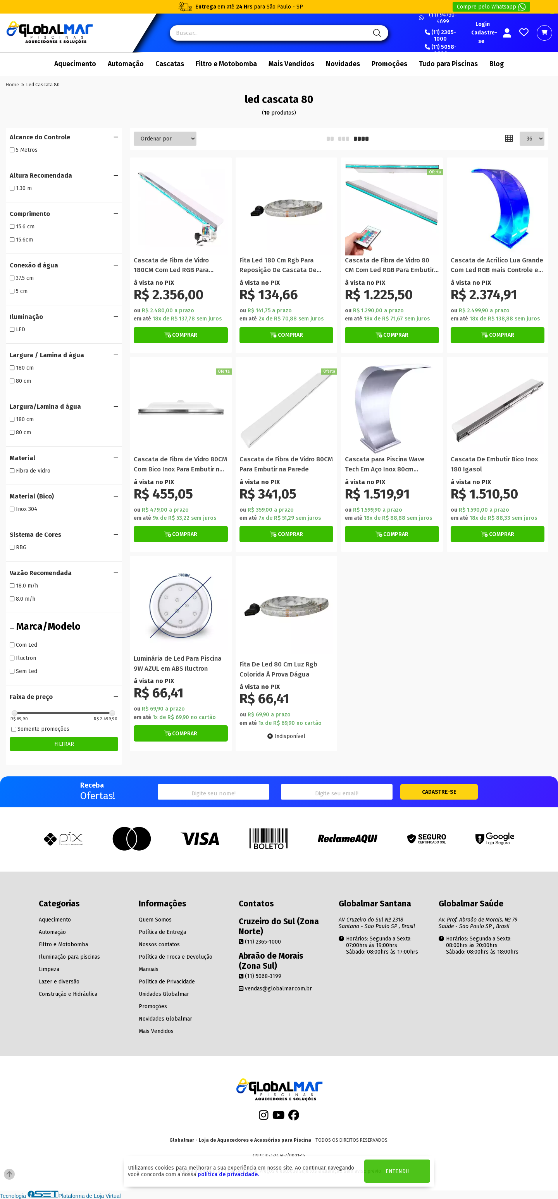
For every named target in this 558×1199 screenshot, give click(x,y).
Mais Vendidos (291, 64)
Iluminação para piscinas (69, 957)
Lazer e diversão (59, 981)
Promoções (389, 64)
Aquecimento (75, 64)
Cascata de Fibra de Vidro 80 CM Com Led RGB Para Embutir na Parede (389, 265)
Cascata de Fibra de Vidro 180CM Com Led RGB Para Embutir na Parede (171, 265)
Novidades (343, 64)
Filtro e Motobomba (226, 64)
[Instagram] (264, 1117)
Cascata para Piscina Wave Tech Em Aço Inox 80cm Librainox (385, 464)
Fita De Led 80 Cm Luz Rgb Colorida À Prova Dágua (278, 669)
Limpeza (49, 969)
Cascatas (169, 64)
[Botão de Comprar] (181, 335)
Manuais (148, 969)
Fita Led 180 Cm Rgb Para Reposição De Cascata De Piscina (278, 265)
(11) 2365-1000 (440, 35)
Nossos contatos (159, 944)
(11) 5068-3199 (260, 976)
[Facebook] (293, 1117)
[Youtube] (278, 1117)
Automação (126, 64)
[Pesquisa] (376, 33)
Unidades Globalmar (164, 994)
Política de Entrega (162, 932)
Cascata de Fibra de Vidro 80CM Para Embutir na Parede (286, 464)
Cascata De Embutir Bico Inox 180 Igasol (494, 464)
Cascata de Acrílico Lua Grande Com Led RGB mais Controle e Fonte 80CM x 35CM (497, 265)
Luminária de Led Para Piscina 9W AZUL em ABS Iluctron (178, 663)
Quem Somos (155, 919)
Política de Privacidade (167, 981)
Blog (496, 64)
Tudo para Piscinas (448, 64)
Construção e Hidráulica (68, 994)
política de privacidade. (228, 1174)
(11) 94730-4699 (438, 18)
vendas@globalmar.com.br (275, 988)
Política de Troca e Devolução (175, 957)
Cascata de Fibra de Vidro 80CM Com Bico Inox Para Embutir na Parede (180, 464)
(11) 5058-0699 (440, 50)
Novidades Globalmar (165, 1019)
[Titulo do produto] (181, 208)
